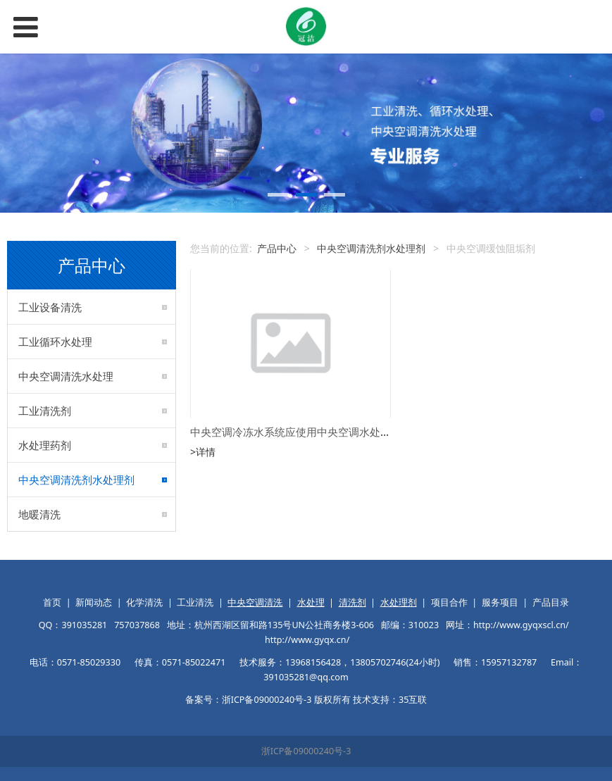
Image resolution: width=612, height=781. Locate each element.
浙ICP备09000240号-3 (306, 751)
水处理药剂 (44, 445)
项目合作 (449, 602)
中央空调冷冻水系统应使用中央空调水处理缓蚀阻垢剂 (317, 432)
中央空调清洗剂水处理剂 (76, 480)
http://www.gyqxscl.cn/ (521, 625)
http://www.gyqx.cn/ (307, 640)
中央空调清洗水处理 (65, 376)
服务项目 (500, 602)
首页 (52, 602)
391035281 (84, 625)
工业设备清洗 (50, 307)
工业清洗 (195, 602)
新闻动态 (93, 602)
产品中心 (276, 248)
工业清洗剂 (44, 411)
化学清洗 (144, 602)
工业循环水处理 (55, 342)
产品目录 (550, 602)
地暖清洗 (39, 514)
